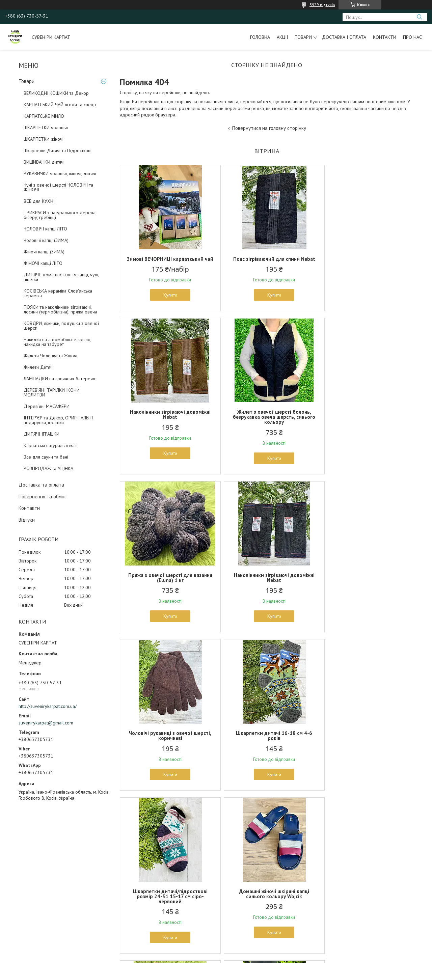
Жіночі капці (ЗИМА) (44, 252)
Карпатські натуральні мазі (51, 445)
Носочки (122, 868)
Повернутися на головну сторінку (269, 128)
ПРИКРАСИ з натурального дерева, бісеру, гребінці (60, 215)
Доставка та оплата (41, 485)
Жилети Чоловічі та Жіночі (50, 356)
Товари (303, 37)
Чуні (11, 876)
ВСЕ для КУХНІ (39, 201)
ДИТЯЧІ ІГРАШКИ (41, 434)
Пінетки (121, 884)
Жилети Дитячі (39, 367)
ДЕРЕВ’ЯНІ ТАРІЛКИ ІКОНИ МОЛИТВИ (52, 392)
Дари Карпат (233, 915)
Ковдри (228, 884)
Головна (260, 37)
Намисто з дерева (365, 743)
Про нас (412, 37)
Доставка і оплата (344, 37)
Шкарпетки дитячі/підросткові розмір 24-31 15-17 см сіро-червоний (365, 585)
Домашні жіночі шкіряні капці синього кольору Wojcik (168, 746)
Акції (282, 37)
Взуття (120, 876)
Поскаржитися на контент (207, 956)
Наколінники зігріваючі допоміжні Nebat (365, 261)
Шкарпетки (18, 860)
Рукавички (17, 868)
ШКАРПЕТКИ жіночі (43, 139)
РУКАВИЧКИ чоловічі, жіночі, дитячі (60, 173)
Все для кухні (234, 860)
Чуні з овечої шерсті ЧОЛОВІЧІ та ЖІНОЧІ (58, 187)
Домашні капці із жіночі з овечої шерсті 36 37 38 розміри (266, 746)
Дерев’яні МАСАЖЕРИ (47, 406)
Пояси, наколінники (26, 899)
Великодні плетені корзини (248, 907)
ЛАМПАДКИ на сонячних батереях (59, 379)
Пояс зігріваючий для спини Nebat (266, 259)
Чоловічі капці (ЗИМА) (46, 240)
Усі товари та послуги (264, 817)
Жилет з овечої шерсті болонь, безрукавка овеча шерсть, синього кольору (168, 422)
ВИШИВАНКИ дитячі (44, 162)
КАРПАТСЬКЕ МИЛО (44, 116)
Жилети (14, 891)
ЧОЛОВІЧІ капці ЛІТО (45, 229)
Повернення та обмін (42, 496)
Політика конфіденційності (260, 956)
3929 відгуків (322, 4)
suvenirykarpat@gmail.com (46, 723)
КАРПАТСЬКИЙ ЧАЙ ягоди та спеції (60, 105)
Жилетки (122, 891)
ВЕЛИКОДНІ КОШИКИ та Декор (56, 93)
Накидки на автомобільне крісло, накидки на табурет (57, 341)
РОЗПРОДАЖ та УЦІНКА (48, 468)
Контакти (384, 37)
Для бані (229, 891)
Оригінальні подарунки (350, 860)
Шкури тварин (234, 868)
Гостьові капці (234, 899)
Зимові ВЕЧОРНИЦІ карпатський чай (168, 261)
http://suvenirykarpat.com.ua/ (48, 706)
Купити (168, 300)
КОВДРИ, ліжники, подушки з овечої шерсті (61, 325)
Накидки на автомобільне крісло (40, 907)
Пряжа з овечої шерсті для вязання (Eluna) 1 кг (266, 419)
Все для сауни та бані (46, 457)
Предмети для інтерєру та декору (256, 876)
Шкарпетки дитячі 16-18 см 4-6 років (266, 583)
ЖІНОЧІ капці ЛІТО (43, 263)
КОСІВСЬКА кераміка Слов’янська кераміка (58, 293)
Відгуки (27, 520)
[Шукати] (419, 17)
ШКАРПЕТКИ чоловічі (46, 128)
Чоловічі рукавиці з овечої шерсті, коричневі (168, 583)
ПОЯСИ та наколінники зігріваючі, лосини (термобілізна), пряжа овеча (60, 309)
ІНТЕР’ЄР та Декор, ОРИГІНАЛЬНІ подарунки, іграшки (58, 420)
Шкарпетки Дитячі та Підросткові (57, 150)
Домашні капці (22, 884)
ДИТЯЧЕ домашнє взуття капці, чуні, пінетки (61, 277)
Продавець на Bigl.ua (216, 950)
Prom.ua (248, 944)
